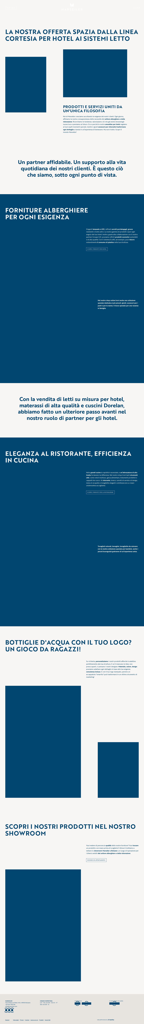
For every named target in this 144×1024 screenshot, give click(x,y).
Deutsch (7, 1020)
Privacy (22, 1020)
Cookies (27, 1020)
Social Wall (47, 1020)
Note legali (16, 1020)
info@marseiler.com (11, 1006)
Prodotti (41, 1020)
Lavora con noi (34, 1020)
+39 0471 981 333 (10, 1004)
